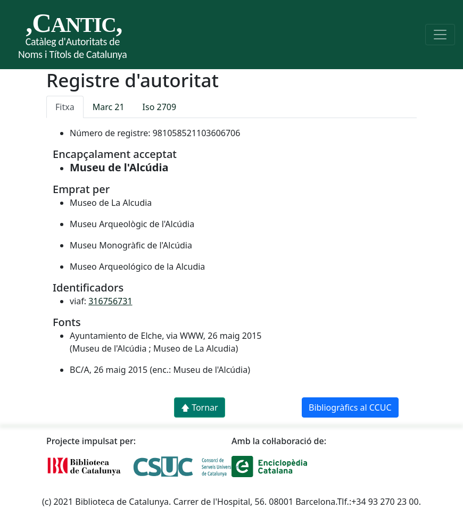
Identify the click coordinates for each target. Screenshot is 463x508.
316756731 (110, 301)
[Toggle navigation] (440, 34)
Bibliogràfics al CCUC (350, 407)
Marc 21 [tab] (109, 107)
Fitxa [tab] (65, 107)
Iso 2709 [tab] (160, 107)
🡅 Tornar (199, 407)
